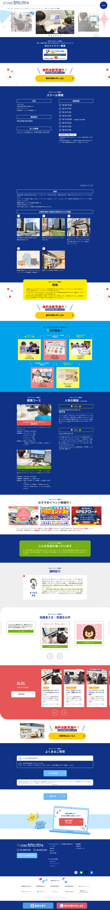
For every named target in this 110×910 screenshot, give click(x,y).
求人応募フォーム (80, 848)
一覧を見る (21, 694)
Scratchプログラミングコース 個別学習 (70, 447)
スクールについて (54, 844)
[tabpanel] (55, 22)
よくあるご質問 (54, 859)
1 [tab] (49, 36)
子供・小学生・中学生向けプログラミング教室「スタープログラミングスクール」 (25, 8)
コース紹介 (52, 846)
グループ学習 (48, 528)
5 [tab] (58, 36)
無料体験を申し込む (55, 78)
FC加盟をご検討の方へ (67, 844)
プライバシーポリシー (54, 863)
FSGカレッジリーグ (26, 891)
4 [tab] (56, 36)
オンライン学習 (65, 421)
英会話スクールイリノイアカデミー (84, 891)
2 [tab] (51, 36)
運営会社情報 (53, 853)
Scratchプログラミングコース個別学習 (70, 411)
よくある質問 (53, 773)
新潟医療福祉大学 (40, 886)
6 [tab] (60, 36)
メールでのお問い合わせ (28, 855)
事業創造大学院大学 (26, 886)
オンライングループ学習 (81, 528)
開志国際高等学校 (69, 886)
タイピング (49, 292)
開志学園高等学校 (55, 886)
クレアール (55, 891)
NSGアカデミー (41, 891)
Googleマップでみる (86, 185)
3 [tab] (54, 36)
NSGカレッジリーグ (84, 886)
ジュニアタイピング (66, 433)
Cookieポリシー (53, 865)
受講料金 (52, 848)
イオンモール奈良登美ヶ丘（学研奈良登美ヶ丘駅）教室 (33, 132)
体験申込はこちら (67, 735)
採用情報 (78, 844)
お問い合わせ (53, 861)
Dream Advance (69, 891)
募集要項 (78, 846)
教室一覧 (47, 8)
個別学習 (36, 530)
